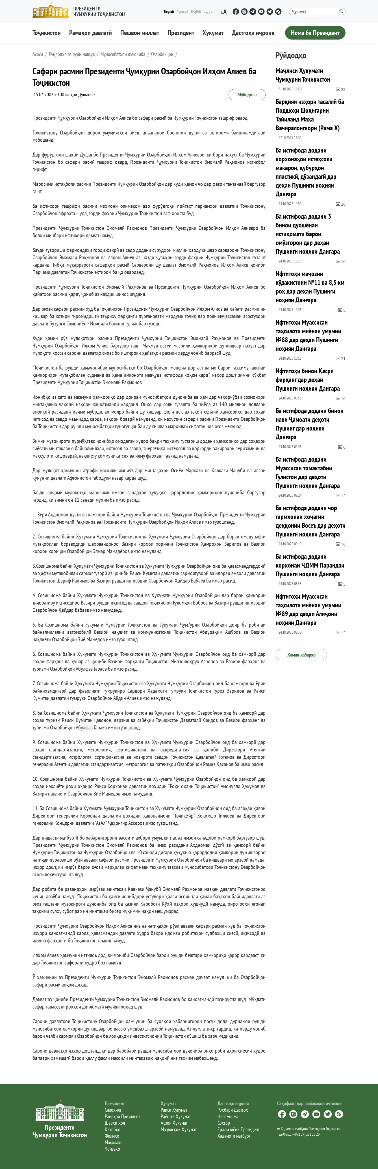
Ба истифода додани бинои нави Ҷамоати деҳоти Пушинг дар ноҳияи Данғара (310, 423)
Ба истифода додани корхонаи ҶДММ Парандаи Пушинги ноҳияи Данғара (310, 565)
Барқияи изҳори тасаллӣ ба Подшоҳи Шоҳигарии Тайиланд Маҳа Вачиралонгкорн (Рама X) (310, 114)
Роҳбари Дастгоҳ (233, 1110)
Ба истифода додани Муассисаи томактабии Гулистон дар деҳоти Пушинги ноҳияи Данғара (308, 472)
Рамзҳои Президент (122, 1116)
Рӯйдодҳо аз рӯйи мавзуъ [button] (72, 54)
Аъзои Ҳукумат (174, 1123)
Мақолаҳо (114, 1142)
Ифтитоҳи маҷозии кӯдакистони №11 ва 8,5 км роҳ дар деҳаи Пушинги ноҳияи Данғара (310, 286)
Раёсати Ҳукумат (176, 1116)
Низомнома (228, 1116)
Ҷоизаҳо (112, 1149)
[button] (81, 10)
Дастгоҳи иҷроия (253, 32)
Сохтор (224, 1123)
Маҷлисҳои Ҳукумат (179, 1129)
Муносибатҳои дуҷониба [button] (123, 54)
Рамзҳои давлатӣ (90, 32)
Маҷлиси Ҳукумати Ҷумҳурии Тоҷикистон (303, 75)
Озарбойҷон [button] (162, 54)
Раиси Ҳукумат (174, 1110)
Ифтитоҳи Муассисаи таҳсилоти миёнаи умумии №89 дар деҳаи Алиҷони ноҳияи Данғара (308, 609)
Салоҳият (113, 1110)
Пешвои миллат (139, 32)
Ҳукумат (213, 32)
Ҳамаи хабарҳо (301, 654)
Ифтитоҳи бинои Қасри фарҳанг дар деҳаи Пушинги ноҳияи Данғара (308, 379)
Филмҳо (112, 1136)
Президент (181, 32)
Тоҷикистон (46, 32)
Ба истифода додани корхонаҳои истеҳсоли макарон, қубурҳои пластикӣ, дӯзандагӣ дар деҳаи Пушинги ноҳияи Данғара (306, 172)
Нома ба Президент (315, 32)
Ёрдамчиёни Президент (239, 1129)
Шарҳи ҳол (115, 1123)
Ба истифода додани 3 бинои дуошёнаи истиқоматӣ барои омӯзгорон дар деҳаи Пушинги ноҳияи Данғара (308, 234)
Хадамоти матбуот (234, 1136)
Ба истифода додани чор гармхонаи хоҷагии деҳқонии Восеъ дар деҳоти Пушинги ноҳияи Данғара (311, 520)
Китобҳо (112, 1129)
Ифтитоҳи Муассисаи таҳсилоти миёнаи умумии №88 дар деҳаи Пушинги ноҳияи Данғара (308, 335)
